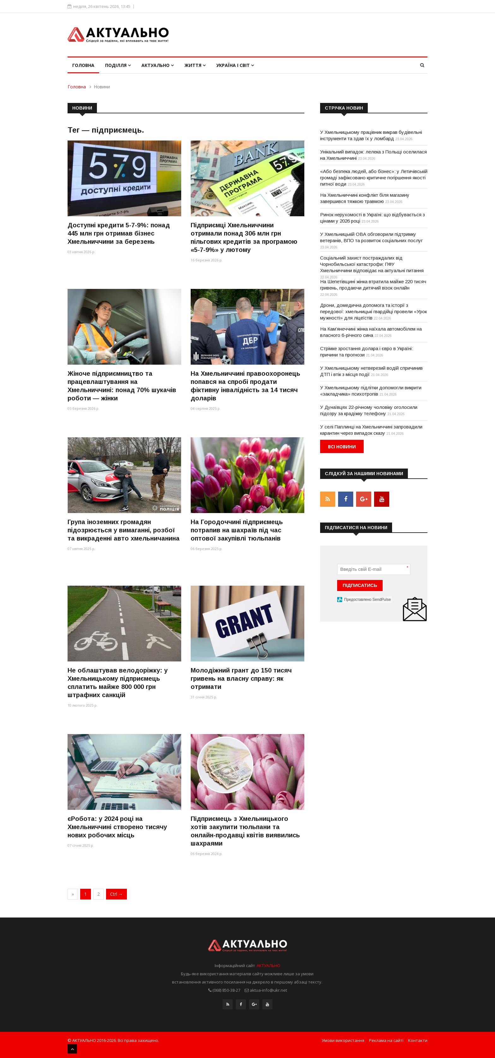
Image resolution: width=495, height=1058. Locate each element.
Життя (195, 65)
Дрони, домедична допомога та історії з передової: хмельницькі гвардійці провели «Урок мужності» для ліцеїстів (373, 311)
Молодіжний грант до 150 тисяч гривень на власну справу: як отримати (241, 678)
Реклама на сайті (386, 1040)
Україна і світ (235, 65)
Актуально (157, 65)
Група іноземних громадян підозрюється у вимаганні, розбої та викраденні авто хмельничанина (124, 530)
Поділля (118, 65)
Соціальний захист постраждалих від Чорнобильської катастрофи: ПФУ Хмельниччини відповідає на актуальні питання (372, 264)
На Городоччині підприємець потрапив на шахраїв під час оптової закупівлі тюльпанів (237, 530)
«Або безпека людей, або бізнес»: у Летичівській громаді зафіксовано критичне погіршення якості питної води (373, 178)
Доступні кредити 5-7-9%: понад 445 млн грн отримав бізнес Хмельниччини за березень (119, 233)
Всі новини (342, 447)
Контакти (417, 1040)
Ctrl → (116, 894)
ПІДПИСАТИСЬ (360, 585)
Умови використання (343, 1040)
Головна (83, 65)
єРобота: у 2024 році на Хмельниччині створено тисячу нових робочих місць (117, 827)
